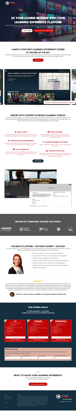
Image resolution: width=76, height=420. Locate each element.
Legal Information (7, 398)
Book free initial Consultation (44, 30)
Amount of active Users (26, 355)
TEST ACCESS (38, 161)
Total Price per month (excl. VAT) (61, 355)
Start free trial (15, 337)
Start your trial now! (38, 384)
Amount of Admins (41, 355)
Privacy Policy (7, 396)
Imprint (5, 394)
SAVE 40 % (27, 30)
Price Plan (7, 355)
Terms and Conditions (8, 397)
